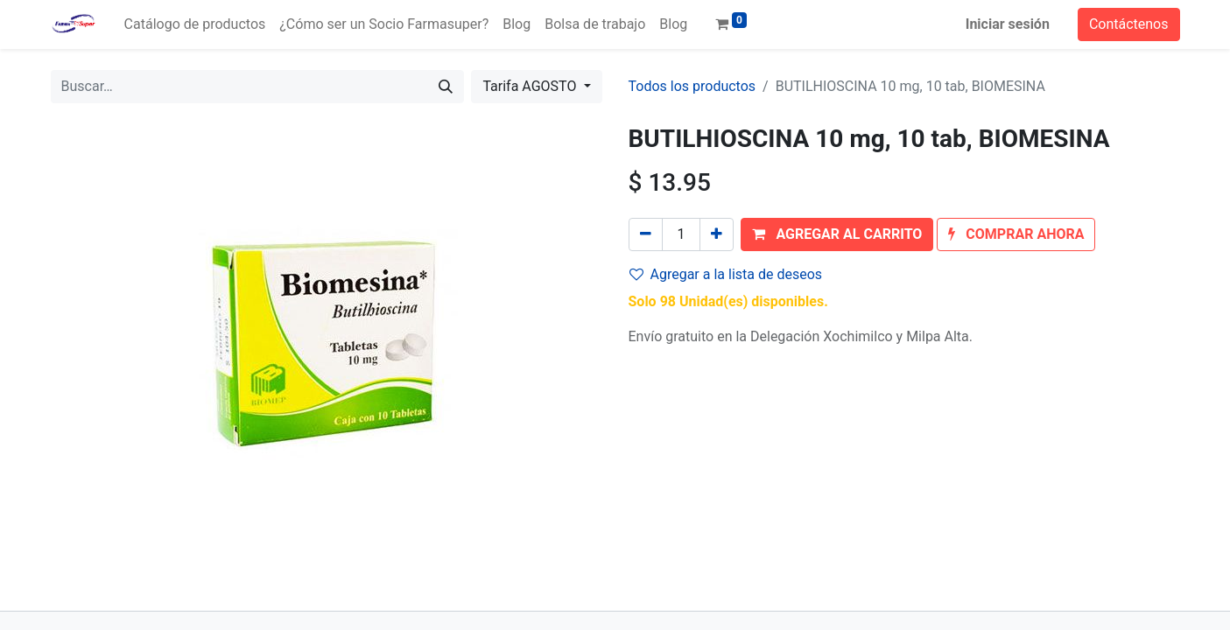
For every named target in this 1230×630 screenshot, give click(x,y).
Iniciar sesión (1008, 24)
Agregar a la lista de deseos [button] (726, 274)
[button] (837, 234)
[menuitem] (195, 24)
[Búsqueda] (445, 86)
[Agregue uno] (716, 234)
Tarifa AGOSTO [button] (531, 86)
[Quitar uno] (646, 234)
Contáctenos (1129, 24)
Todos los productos (692, 86)
